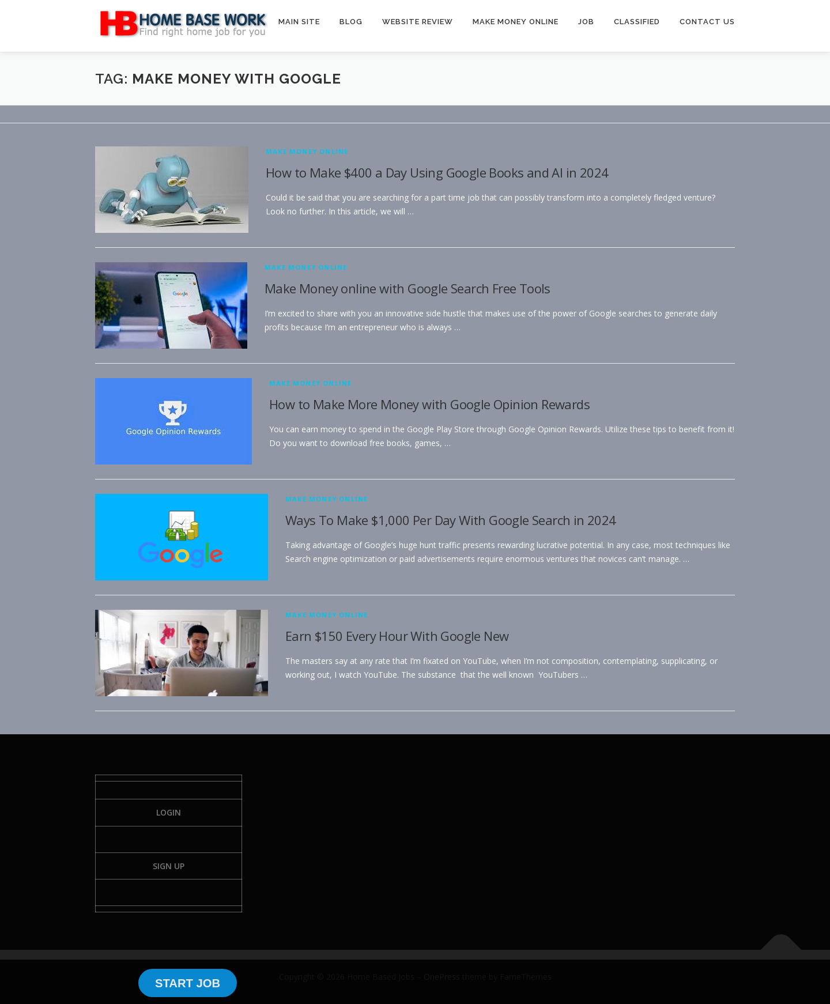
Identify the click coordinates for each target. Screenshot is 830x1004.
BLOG (351, 21)
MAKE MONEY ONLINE (516, 21)
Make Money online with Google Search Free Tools (407, 288)
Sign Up (168, 865)
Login (168, 812)
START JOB (187, 983)
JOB (586, 21)
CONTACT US (707, 21)
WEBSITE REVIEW (417, 21)
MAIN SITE (299, 21)
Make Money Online (307, 151)
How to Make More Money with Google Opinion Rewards (429, 404)
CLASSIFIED (637, 21)
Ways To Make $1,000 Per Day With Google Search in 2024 (450, 520)
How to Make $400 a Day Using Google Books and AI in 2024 (437, 172)
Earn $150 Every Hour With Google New (396, 635)
